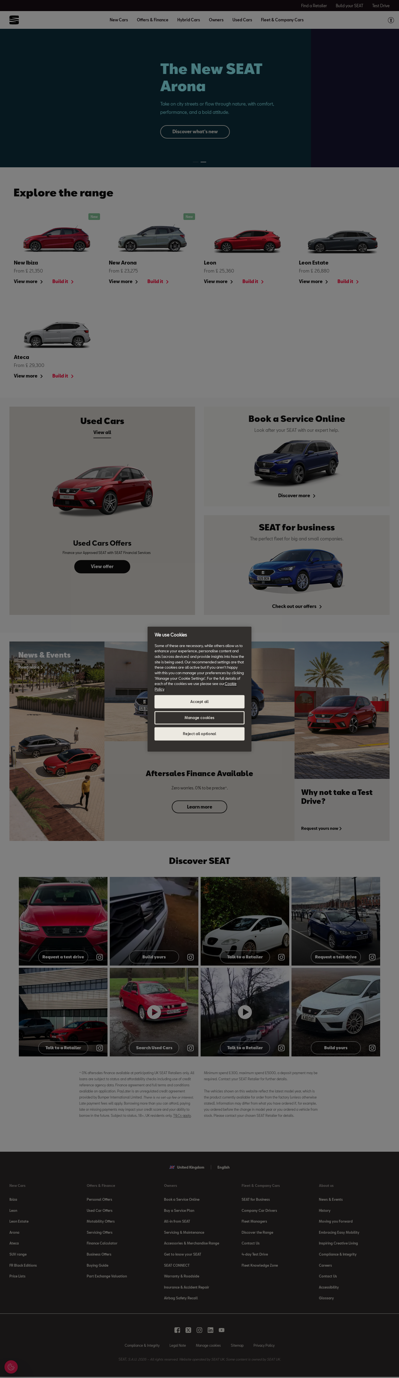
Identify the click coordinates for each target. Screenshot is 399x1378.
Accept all (199, 701)
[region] (200, 689)
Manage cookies (199, 717)
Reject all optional (199, 734)
